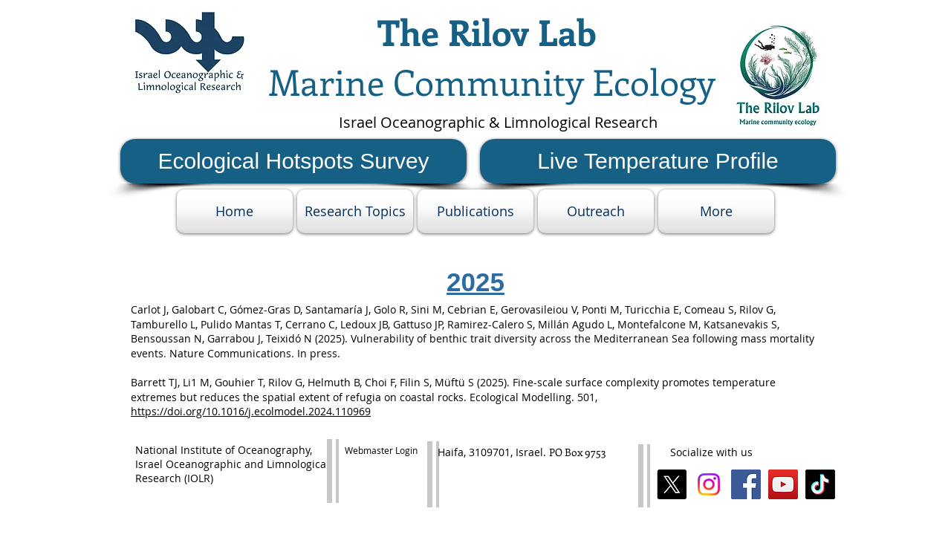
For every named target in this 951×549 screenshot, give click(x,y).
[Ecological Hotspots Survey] (293, 161)
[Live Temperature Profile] (658, 161)
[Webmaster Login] (380, 451)
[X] (672, 484)
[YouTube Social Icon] (783, 484)
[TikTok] (820, 484)
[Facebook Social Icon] (746, 484)
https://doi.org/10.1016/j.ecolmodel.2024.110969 (251, 411)
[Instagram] (709, 484)
